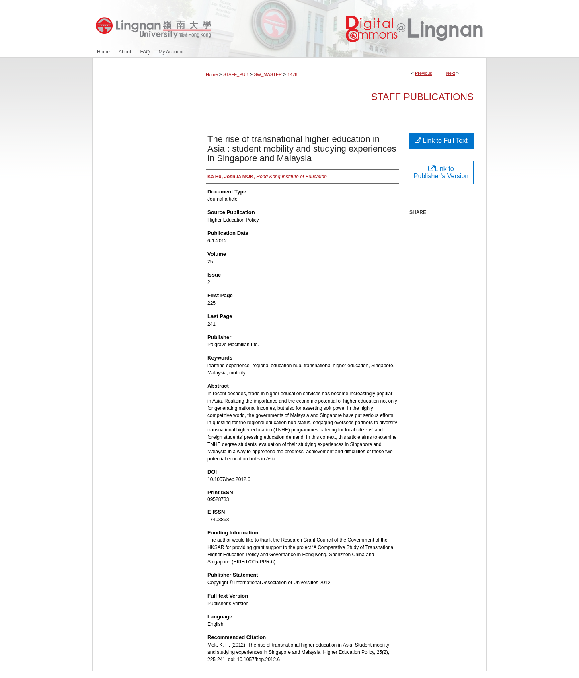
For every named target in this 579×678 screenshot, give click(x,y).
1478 (292, 74)
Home (212, 74)
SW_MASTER (268, 74)
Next (450, 73)
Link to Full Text (441, 140)
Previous (423, 73)
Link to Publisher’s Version (441, 172)
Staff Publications (422, 96)
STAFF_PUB (235, 74)
